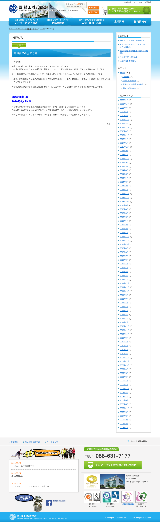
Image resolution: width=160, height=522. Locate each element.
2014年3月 (124, 182)
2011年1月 (124, 322)
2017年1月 (124, 143)
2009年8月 (124, 373)
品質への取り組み (129, 81)
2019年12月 (124, 120)
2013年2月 (124, 229)
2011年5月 (124, 307)
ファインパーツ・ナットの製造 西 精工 (23, 29)
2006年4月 (124, 428)
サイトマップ (52, 442)
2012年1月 (124, 280)
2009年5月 (124, 381)
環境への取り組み (129, 88)
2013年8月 (124, 209)
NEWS (42, 29)
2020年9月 (124, 108)
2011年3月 (124, 315)
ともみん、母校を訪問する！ (23, 466)
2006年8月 (124, 424)
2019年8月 (124, 124)
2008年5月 (124, 404)
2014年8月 (124, 166)
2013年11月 (124, 198)
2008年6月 (124, 400)
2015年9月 (124, 151)
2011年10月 (124, 291)
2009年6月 (124, 377)
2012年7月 (124, 256)
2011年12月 (124, 283)
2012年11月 (124, 241)
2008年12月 (124, 389)
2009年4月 (124, 385)
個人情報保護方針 (32, 442)
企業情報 (14, 442)
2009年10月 (124, 365)
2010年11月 (124, 330)
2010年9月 (124, 338)
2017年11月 (124, 135)
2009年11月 (124, 361)
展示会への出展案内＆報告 (132, 84)
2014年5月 (124, 174)
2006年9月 (124, 420)
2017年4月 (124, 139)
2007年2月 (124, 416)
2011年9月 (124, 295)
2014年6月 (124, 170)
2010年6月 (124, 342)
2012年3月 (124, 272)
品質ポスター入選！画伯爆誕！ (132, 40)
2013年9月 (124, 205)
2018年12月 (124, 127)
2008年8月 (124, 393)
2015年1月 (124, 155)
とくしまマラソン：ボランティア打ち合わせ (30, 486)
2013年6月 (124, 213)
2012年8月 (124, 252)
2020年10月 (124, 104)
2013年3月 (124, 225)
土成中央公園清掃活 (128, 61)
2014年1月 (124, 190)
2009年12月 (124, 358)
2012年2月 (124, 276)
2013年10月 (124, 202)
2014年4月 (124, 178)
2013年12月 (124, 194)
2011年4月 (124, 311)
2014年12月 (124, 159)
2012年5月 (124, 264)
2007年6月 (124, 412)
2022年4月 (124, 100)
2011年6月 (124, 303)
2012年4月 (124, 268)
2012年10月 (124, 244)
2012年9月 (124, 248)
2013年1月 (124, 233)
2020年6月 (124, 116)
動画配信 (125, 77)
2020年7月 (124, 112)
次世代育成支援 (128, 504)
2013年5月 (124, 217)
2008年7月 (124, 397)
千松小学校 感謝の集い (129, 57)
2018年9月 (124, 131)
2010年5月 (124, 346)
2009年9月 (124, 369)
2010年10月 (124, 334)
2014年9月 (124, 163)
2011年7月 (124, 299)
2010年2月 (124, 354)
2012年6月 (124, 260)
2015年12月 (124, 147)
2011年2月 (124, 319)
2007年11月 (124, 408)
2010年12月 (124, 326)
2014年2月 (124, 186)
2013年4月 (124, 221)
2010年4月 (124, 350)
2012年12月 (124, 237)
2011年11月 (124, 287)
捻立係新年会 (17, 476)
